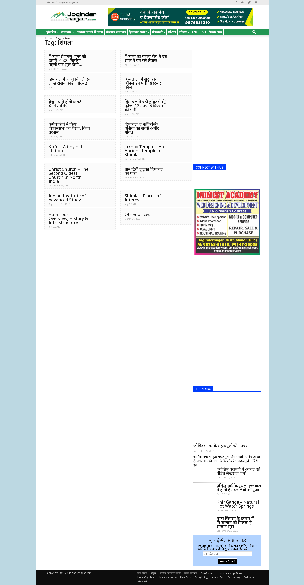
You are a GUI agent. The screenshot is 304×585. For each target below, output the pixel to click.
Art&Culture (207, 573)
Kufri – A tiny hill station (65, 148)
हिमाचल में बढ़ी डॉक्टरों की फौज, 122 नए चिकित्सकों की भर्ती (145, 105)
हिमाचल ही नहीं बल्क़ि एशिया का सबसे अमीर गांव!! (142, 128)
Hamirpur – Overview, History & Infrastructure (68, 218)
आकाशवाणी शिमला (90, 32)
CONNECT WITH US (209, 167)
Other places (137, 214)
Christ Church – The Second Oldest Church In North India (69, 175)
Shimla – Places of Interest (143, 198)
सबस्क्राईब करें (227, 561)
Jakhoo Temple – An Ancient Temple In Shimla (144, 150)
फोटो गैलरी (142, 581)
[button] (254, 32)
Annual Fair (217, 577)
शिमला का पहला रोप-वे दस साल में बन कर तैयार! (146, 58)
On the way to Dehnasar (241, 577)
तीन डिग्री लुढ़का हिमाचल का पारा (144, 171)
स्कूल (153, 573)
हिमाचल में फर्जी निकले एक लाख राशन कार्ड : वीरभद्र (70, 81)
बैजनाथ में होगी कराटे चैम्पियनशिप (65, 103)
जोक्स (184, 32)
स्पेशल (172, 32)
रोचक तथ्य (215, 32)
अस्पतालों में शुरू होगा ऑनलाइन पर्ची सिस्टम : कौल (143, 83)
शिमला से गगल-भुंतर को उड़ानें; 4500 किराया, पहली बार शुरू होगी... (67, 60)
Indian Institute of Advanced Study (67, 198)
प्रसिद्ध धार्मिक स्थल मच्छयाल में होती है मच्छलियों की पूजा (239, 487)
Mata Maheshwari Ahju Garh (175, 577)
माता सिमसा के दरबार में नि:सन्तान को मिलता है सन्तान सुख (235, 522)
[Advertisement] (223, 101)
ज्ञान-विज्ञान (142, 573)
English (199, 32)
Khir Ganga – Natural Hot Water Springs (238, 504)
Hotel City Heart (146, 577)
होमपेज (52, 32)
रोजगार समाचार (116, 32)
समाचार (67, 32)
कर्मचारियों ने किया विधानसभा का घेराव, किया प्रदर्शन (69, 128)
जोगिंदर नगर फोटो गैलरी (170, 573)
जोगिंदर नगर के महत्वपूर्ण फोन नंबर (220, 445)
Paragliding (201, 577)
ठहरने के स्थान (190, 573)
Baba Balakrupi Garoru (231, 573)
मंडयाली (158, 32)
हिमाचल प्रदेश (139, 32)
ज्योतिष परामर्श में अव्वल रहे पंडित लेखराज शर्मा (238, 471)
